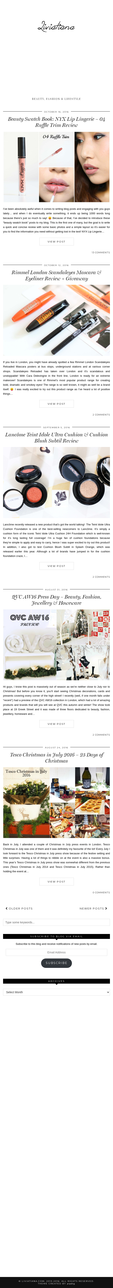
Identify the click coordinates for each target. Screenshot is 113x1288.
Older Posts (19, 908)
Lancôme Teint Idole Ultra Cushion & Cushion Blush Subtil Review (56, 438)
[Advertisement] (56, 65)
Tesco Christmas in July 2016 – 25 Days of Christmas (56, 758)
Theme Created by (56, 1283)
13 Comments (101, 252)
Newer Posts (93, 908)
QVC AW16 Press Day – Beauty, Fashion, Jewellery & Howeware (56, 600)
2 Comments (101, 414)
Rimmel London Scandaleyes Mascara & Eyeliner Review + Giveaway (56, 275)
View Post (56, 241)
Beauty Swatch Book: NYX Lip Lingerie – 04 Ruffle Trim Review (56, 122)
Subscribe (56, 963)
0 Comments (101, 892)
